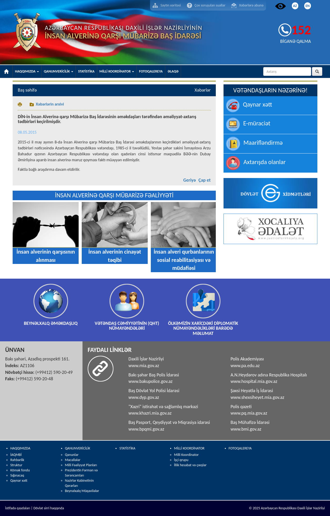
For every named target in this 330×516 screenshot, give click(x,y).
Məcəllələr (72, 460)
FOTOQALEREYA (240, 448)
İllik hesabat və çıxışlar (190, 465)
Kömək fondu (20, 470)
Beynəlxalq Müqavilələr (82, 491)
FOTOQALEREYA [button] (151, 71)
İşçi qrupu (181, 460)
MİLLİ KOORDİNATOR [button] (117, 71)
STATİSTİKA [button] (86, 71)
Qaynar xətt (18, 480)
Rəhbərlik (17, 460)
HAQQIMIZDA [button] (27, 71)
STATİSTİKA (127, 448)
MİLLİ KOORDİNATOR (189, 448)
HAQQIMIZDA (20, 448)
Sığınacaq (17, 475)
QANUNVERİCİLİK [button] (58, 71)
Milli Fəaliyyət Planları (81, 465)
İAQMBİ (16, 455)
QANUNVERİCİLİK (77, 448)
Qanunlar (72, 455)
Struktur (16, 465)
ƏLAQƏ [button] (173, 71)
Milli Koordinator (186, 455)
